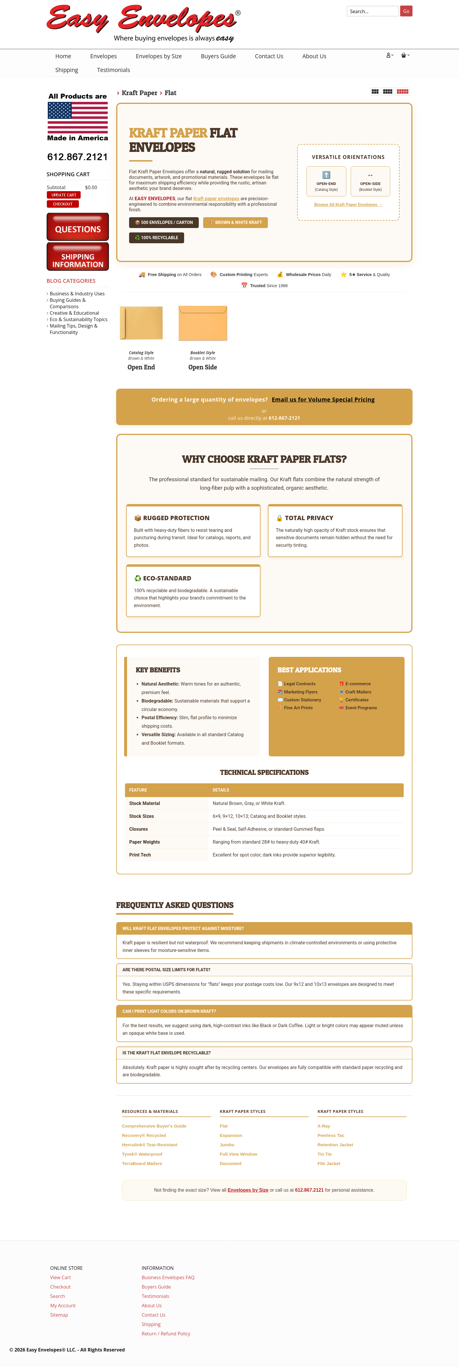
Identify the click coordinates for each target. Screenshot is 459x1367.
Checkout (60, 1287)
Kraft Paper (139, 92)
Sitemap (59, 1315)
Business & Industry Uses (77, 293)
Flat (171, 92)
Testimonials (113, 70)
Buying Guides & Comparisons (68, 303)
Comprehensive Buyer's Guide (154, 1125)
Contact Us (269, 56)
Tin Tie (325, 1154)
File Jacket (329, 1163)
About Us (314, 56)
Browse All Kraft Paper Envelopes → (348, 204)
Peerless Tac (331, 1135)
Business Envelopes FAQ (168, 1277)
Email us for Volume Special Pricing (323, 399)
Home (63, 56)
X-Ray (324, 1125)
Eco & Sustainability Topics (78, 319)
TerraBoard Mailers (142, 1163)
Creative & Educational (74, 313)
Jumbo (227, 1144)
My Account (63, 1305)
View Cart (60, 1277)
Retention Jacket (335, 1144)
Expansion (231, 1135)
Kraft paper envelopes (216, 198)
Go (406, 11)
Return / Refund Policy (166, 1333)
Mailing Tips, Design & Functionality (73, 329)
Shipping (66, 70)
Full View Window (238, 1154)
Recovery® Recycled (144, 1135)
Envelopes (103, 56)
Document (231, 1163)
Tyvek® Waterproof (142, 1154)
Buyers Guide (218, 56)
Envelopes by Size (159, 56)
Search (57, 1296)
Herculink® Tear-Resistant (149, 1144)
